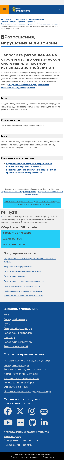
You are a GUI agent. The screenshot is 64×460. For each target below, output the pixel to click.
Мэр (6, 315)
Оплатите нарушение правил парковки (22, 271)
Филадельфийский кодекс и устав (26, 360)
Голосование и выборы (19, 382)
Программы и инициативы (21, 440)
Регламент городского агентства (25, 369)
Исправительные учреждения (18, 266)
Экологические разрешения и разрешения (18, 24)
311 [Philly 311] (2, 216)
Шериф (8, 337)
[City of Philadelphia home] (22, 9)
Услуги (8, 19)
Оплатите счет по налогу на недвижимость (24, 281)
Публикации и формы (18, 445)
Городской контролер (18, 333)
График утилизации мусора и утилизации (23, 291)
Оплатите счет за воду (14, 276)
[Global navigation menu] (4, 9)
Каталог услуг (12, 436)
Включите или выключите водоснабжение (23, 295)
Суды (7, 324)
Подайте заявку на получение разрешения (18, 22)
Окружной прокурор (17, 328)
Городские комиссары (18, 342)
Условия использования (25, 454)
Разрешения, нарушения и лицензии (29, 19)
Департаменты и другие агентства (26, 432)
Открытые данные (16, 387)
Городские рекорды (16, 365)
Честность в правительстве (21, 378)
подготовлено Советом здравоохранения (18, 191)
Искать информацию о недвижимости (22, 286)
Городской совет (14, 319)
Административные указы (21, 374)
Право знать (44, 454)
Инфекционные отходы (48, 24)
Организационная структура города (27, 391)
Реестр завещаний (16, 346)
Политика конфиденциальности (26, 457)
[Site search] (60, 9)
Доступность (48, 457)
